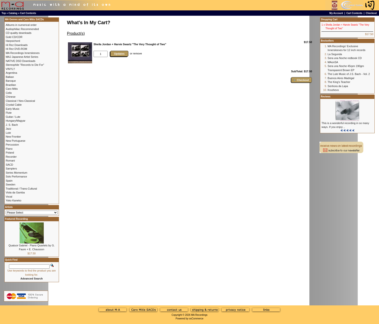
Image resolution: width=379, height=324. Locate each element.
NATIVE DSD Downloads (21, 60)
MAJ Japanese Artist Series (22, 56)
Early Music (13, 108)
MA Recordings (199, 315)
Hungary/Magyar (15, 120)
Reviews (325, 96)
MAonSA (333, 62)
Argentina (11, 72)
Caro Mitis (12, 88)
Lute (8, 132)
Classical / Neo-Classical (20, 100)
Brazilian (11, 84)
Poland (10, 152)
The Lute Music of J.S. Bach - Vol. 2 (349, 74)
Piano (9, 148)
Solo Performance (16, 176)
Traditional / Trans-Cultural (21, 188)
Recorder (11, 156)
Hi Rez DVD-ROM (16, 48)
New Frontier (13, 136)
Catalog (12, 13)
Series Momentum (16, 172)
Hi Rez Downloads (17, 45)
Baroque (11, 80)
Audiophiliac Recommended (22, 29)
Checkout (371, 13)
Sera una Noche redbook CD (345, 58)
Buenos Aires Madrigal (341, 78)
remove (137, 53)
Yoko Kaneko (13, 200)
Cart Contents (28, 13)
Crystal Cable (14, 104)
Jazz (8, 128)
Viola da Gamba (15, 192)
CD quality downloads (18, 32)
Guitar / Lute (13, 116)
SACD (9, 164)
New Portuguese (15, 140)
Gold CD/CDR (14, 37)
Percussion (12, 144)
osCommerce (196, 318)
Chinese (10, 96)
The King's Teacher (339, 82)
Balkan (10, 76)
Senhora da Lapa (338, 86)
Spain (9, 180)
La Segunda (335, 54)
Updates (119, 53)
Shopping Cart (329, 19)
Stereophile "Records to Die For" (25, 64)
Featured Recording (16, 219)
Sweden (10, 184)
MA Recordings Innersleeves (23, 53)
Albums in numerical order (21, 24)
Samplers (11, 168)
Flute (9, 112)
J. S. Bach (12, 124)
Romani (10, 160)
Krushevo (333, 89)
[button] (301, 80)
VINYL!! (10, 68)
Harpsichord (13, 40)
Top (4, 13)
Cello (9, 92)
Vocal (9, 196)
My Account (336, 13)
